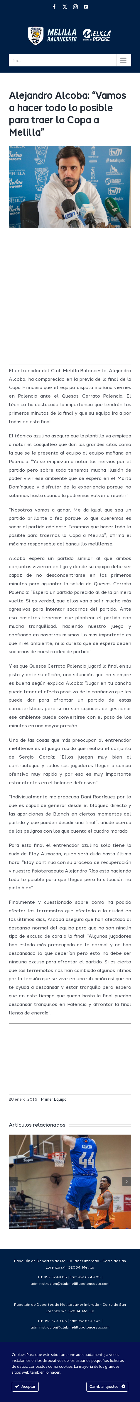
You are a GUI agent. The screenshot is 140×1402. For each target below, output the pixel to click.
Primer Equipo (54, 1100)
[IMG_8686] (70, 187)
